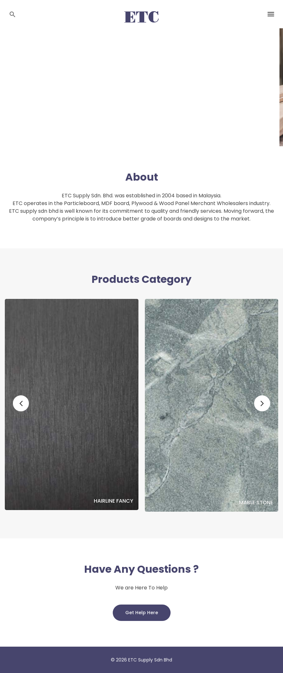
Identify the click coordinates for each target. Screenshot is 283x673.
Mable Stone (256, 503)
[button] (21, 403)
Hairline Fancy (113, 501)
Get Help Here (141, 612)
